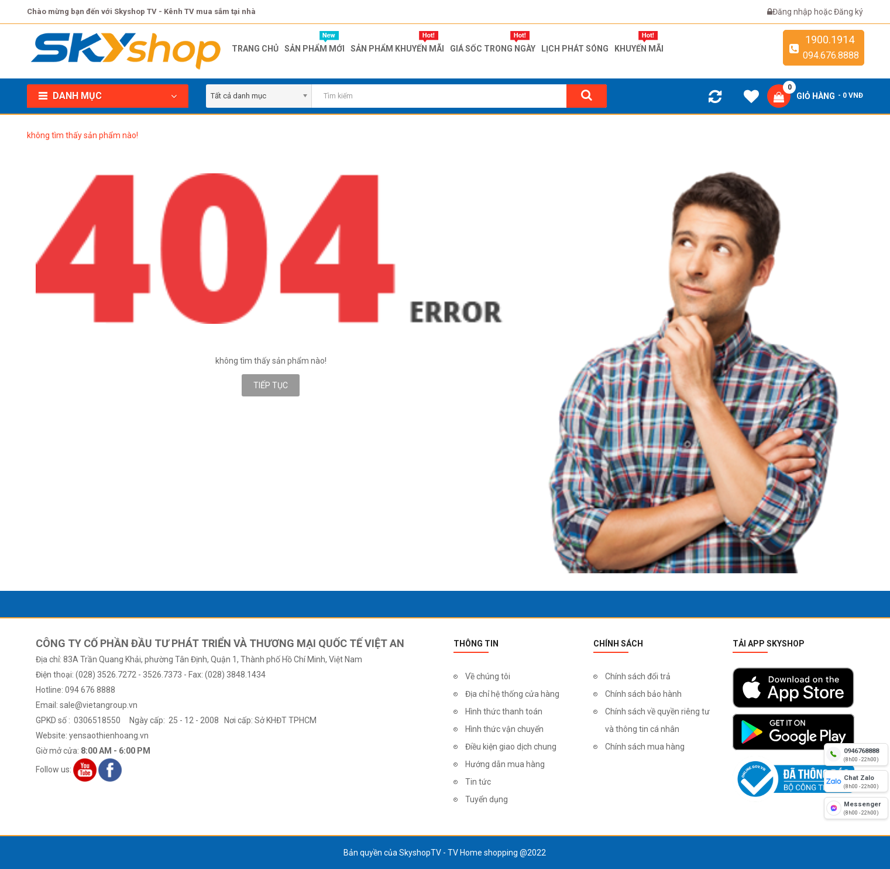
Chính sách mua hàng (645, 746)
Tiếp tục (270, 385)
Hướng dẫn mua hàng (505, 764)
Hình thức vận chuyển (504, 729)
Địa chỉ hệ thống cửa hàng (512, 694)
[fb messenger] (856, 808)
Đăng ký (848, 11)
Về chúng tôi (487, 676)
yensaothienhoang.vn (109, 735)
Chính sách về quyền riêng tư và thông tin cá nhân (657, 720)
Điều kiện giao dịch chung (510, 746)
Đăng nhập (793, 11)
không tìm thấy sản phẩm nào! (82, 135)
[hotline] (856, 754)
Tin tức (478, 781)
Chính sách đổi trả (638, 676)
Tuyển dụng (486, 799)
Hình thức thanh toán (503, 711)
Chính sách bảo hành (643, 694)
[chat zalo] (856, 781)
